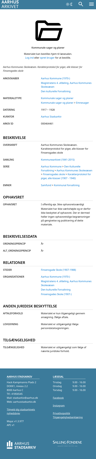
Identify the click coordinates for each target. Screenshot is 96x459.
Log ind (29, 57)
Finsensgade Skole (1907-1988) (58, 270)
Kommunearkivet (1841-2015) (58, 159)
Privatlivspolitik (61, 413)
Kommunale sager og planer (57, 98)
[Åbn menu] (91, 4)
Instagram (59, 405)
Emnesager (82, 102)
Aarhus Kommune (51, 166)
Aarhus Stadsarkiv (51, 116)
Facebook (58, 397)
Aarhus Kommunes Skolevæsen (74, 170)
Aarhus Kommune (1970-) (55, 78)
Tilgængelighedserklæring (68, 417)
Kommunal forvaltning (66, 185)
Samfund (46, 185)
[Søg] (80, 4)
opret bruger (47, 57)
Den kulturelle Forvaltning (56, 91)
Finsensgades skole (54, 174)
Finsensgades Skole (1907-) (56, 294)
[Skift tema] (69, 4)
